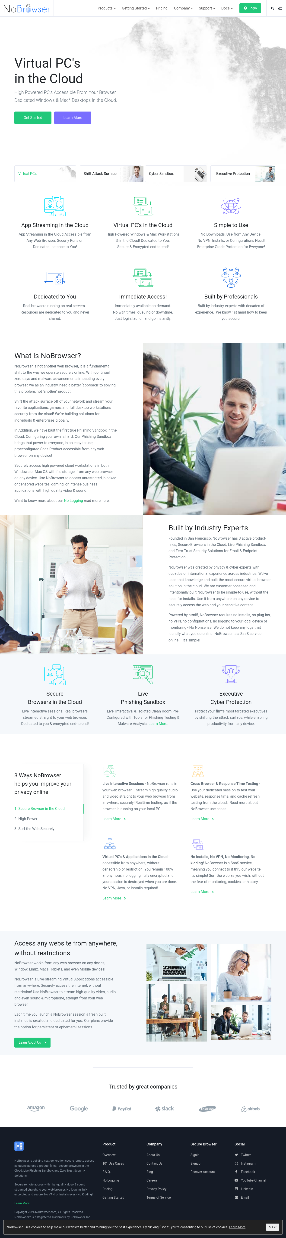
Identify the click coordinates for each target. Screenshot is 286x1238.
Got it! (272, 1227)
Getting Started (136, 8)
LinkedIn (244, 1189)
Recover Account (203, 1172)
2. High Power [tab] (25, 819)
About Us (153, 1155)
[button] (272, 8)
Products (106, 8)
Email (242, 1197)
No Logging (73, 500)
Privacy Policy (156, 1189)
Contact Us (154, 1163)
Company (183, 8)
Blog (149, 1172)
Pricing (162, 8)
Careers (152, 1180)
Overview (109, 1155)
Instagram (245, 1163)
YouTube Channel (250, 1180)
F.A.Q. (106, 1172)
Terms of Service (158, 1197)
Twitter (243, 1155)
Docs (226, 8)
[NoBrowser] (28, 8)
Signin (195, 1155)
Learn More (237, 1227)
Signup (195, 1163)
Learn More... (23, 1203)
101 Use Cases (113, 1163)
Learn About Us (32, 1042)
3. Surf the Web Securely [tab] (34, 829)
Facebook (245, 1172)
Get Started (33, 117)
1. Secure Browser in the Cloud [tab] (39, 808)
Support (207, 8)
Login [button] (250, 8)
